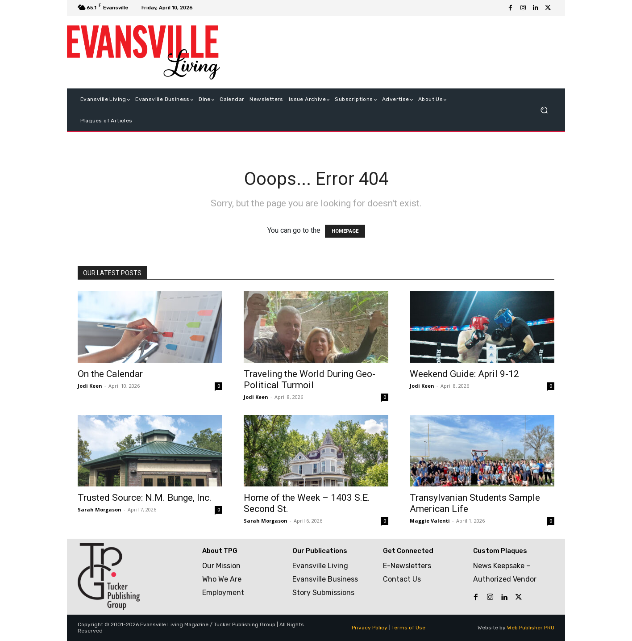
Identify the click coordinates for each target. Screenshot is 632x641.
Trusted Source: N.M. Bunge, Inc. (145, 497)
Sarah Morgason (99, 509)
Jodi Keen (90, 385)
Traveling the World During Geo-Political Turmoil (309, 379)
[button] (543, 110)
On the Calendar (110, 374)
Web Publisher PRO (530, 627)
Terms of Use (408, 627)
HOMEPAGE (345, 231)
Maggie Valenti (430, 520)
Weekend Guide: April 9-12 (464, 374)
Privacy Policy (369, 627)
